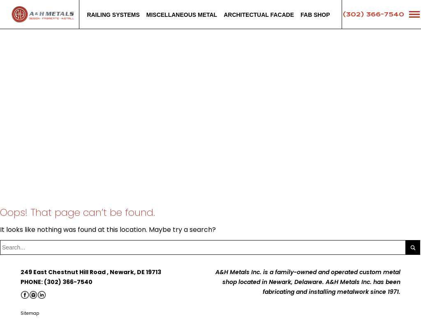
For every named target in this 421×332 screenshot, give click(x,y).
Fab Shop (315, 14)
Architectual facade (259, 14)
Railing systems (113, 14)
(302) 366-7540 (373, 14)
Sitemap (30, 313)
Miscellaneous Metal (181, 14)
